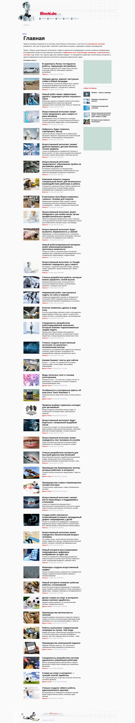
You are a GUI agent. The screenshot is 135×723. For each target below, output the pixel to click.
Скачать (67, 18)
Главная (43, 18)
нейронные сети (69, 52)
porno (24, 34)
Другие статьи (46, 368)
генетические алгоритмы (86, 52)
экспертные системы (96, 44)
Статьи (59, 18)
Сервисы (75, 18)
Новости (51, 18)
